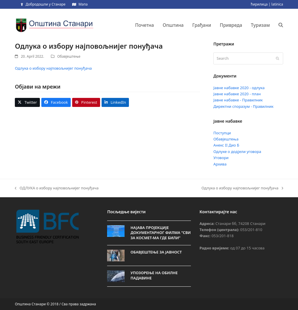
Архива (219, 164)
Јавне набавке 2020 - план (237, 93)
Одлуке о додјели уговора (237, 151)
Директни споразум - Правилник (243, 106)
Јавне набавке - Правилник (238, 100)
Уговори (220, 157)
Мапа (83, 4)
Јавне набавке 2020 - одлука (239, 87)
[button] (281, 25)
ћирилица (259, 4)
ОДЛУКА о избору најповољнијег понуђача (57, 188)
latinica (277, 4)
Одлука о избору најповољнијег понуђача (53, 68)
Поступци (222, 132)
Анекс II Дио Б (226, 145)
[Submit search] (277, 58)
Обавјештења (225, 139)
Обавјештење (68, 56)
